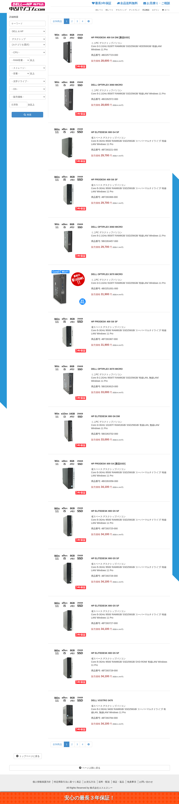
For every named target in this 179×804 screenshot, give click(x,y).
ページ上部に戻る (89, 768)
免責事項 (131, 781)
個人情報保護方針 (42, 781)
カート (166, 10)
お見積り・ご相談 (158, 3)
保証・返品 (118, 781)
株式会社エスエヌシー (101, 787)
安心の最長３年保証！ (89, 798)
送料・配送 (104, 781)
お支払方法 (89, 781)
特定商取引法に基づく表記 (67, 781)
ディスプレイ (134, 10)
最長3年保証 (103, 3)
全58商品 (57, 21)
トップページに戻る (28, 756)
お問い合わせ (146, 781)
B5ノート (109, 10)
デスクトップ (121, 10)
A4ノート (99, 10)
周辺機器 (145, 10)
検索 (27, 114)
